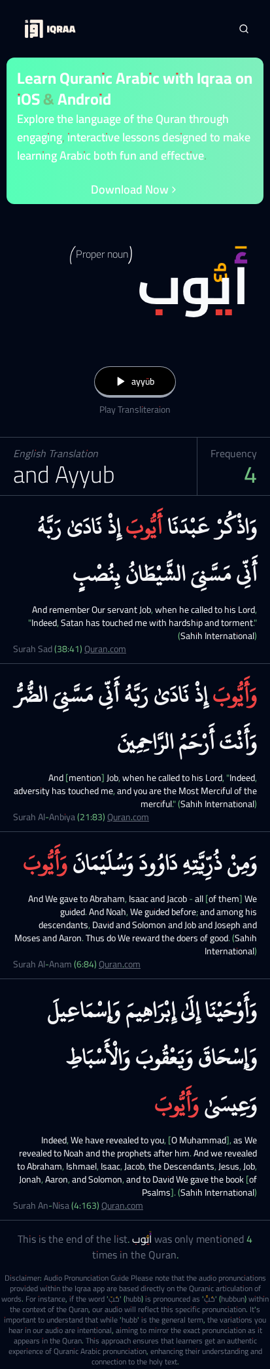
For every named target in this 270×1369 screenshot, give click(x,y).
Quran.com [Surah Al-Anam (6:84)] (120, 964)
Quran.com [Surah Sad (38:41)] (105, 648)
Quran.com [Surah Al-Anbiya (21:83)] (128, 816)
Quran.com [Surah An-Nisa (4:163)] (122, 1205)
